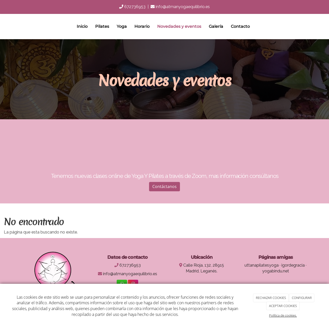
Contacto (240, 26)
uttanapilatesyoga (261, 265)
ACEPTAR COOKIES (283, 305)
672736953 (135, 6)
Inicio (82, 26)
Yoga (122, 26)
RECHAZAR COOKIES (271, 297)
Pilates (102, 26)
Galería (216, 26)
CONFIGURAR (302, 297)
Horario (142, 26)
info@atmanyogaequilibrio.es (183, 6)
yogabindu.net (275, 271)
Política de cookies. (283, 315)
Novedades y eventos (179, 26)
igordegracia (293, 265)
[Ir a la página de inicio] (19, 26)
